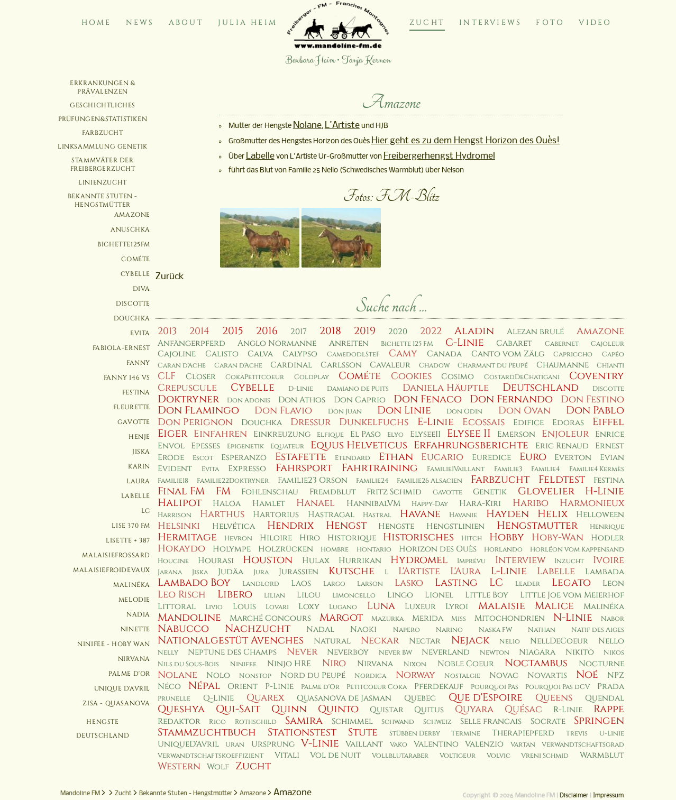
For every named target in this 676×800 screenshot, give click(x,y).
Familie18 (173, 480)
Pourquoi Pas (494, 687)
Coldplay (311, 377)
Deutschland (103, 735)
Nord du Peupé (312, 675)
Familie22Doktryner (233, 480)
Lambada (604, 571)
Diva (141, 288)
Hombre (335, 549)
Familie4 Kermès (596, 469)
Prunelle (174, 698)
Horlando (503, 549)
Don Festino (592, 399)
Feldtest (561, 479)
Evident (175, 468)
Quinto (338, 709)
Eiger (172, 433)
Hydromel (419, 560)
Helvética (233, 526)
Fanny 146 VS (127, 377)
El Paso (365, 434)
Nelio (509, 641)
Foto (550, 22)
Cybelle (135, 274)
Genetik (490, 492)
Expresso (247, 468)
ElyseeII (425, 434)
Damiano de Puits (358, 388)
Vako (398, 744)
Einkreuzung (281, 434)
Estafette (300, 457)
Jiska (141, 451)
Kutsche (351, 571)
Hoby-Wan (557, 537)
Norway (415, 675)
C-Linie (464, 343)
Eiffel (608, 422)
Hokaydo (181, 548)
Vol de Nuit (335, 755)
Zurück (170, 277)
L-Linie (509, 571)
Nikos (614, 652)
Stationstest (302, 732)
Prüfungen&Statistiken (103, 119)
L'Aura (465, 571)
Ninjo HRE (289, 663)
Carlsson (341, 365)
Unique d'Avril (122, 688)
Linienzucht (102, 182)
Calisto (222, 354)
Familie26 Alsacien (429, 480)
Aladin (474, 331)
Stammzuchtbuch (207, 732)
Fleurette (131, 407)
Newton (494, 652)
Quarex (265, 697)
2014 (199, 331)
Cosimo (457, 376)
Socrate (548, 721)
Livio (214, 607)
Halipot (180, 503)
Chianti (610, 365)
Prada (610, 686)
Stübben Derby (414, 733)
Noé (587, 675)
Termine (465, 733)
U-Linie (611, 733)
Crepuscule (187, 387)
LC (145, 511)
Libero (234, 594)
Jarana (170, 572)
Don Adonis (248, 400)
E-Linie (435, 422)
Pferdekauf (438, 686)
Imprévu (471, 561)
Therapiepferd (523, 733)
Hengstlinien (455, 526)
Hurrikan (360, 560)
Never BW (395, 652)
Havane (420, 514)
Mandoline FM (80, 793)
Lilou (309, 595)
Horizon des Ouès (438, 549)
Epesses (205, 446)
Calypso (299, 354)
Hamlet (268, 503)
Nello (611, 641)
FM (223, 491)
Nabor (612, 618)
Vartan (522, 744)
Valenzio (484, 744)
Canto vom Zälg (507, 354)
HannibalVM (373, 503)
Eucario (442, 457)
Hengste (102, 722)
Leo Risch (182, 594)
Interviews (490, 22)
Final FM (181, 491)
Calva (260, 354)
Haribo (531, 503)
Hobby (506, 537)
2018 (330, 331)
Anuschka (130, 229)
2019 (365, 331)
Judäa (230, 571)
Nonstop (255, 676)
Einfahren (220, 433)
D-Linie (300, 388)
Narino (449, 630)
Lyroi (456, 606)
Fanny (138, 362)
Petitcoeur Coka (376, 687)
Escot (203, 458)
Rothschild (256, 722)
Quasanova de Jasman (344, 698)
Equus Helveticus (358, 445)
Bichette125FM (123, 244)
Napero (406, 630)
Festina (136, 392)
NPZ (615, 675)
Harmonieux (592, 503)
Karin (139, 466)
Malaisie (501, 606)
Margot (341, 617)
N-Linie (572, 617)
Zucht (427, 22)
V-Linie (320, 743)
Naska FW (495, 630)
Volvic (498, 755)
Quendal (604, 698)
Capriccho (572, 354)
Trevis (577, 733)
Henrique (607, 526)
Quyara (474, 709)
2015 (232, 331)
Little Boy (486, 595)
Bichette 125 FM (407, 343)
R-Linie (567, 709)
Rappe (608, 709)
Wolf (218, 767)
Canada (444, 354)
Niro (334, 663)
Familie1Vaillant (456, 469)
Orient (242, 686)
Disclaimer (574, 796)
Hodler (607, 538)
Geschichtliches (102, 105)
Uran (234, 744)
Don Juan (345, 411)
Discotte (133, 303)
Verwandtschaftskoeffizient (210, 755)
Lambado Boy (194, 583)
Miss (458, 618)
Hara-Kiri (480, 503)
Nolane (307, 126)
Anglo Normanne (276, 343)
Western (179, 766)
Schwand (397, 722)
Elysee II (469, 433)
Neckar (380, 640)
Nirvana (134, 659)
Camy (403, 353)
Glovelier (546, 491)
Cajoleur (607, 343)
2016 (267, 331)
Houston (268, 560)
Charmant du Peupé (493, 365)
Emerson (516, 434)
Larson (370, 584)
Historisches (418, 537)
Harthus (222, 514)
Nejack (470, 640)
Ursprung (273, 744)
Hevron (238, 538)
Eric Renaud (562, 446)
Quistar (387, 709)
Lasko (409, 583)
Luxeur (420, 606)
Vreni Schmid (545, 755)
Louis (244, 606)
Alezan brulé (535, 331)
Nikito (579, 652)
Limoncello (354, 595)
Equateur (287, 446)
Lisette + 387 (128, 540)
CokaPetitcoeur (254, 377)
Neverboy (348, 652)
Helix (552, 514)
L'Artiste (342, 126)
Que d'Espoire (486, 697)
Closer (201, 376)
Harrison (174, 515)
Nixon (415, 664)
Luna (381, 606)
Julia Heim (247, 22)
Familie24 (372, 480)
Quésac (523, 709)
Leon (613, 583)
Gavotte (133, 422)
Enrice (609, 434)
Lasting (456, 583)
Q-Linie (218, 698)
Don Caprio (360, 400)
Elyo (395, 434)
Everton (572, 457)
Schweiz (437, 722)
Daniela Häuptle (446, 387)
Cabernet (562, 343)
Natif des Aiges (597, 630)
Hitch (471, 538)
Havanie (463, 515)
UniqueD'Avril (188, 744)
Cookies (411, 376)
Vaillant (364, 744)
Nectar (425, 641)
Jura (261, 572)
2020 (397, 331)
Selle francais (491, 721)
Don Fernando (511, 399)
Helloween (600, 514)
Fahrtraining (380, 468)
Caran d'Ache (182, 365)
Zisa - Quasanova (116, 703)
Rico (217, 722)
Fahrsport (304, 468)
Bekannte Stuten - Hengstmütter (103, 200)
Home (96, 22)
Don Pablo (595, 410)
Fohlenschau (269, 492)
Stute (363, 732)
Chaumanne (562, 365)
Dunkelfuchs (373, 422)
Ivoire (608, 560)
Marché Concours (270, 618)
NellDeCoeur (559, 641)
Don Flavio (283, 410)
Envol (171, 446)
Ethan (396, 457)
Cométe (135, 259)
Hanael (315, 503)
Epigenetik (245, 446)
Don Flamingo (198, 410)
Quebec (420, 698)
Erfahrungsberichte (471, 445)
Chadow (434, 365)
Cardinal (291, 365)
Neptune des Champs (232, 652)
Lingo (400, 595)
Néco (169, 686)
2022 (431, 331)
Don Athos (301, 400)
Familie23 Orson (313, 480)
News (140, 22)
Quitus (429, 709)
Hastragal (331, 514)
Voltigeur (458, 755)
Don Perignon (195, 422)
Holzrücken (285, 549)
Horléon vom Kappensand (577, 549)
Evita (140, 333)
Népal (204, 686)
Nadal (320, 629)
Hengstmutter (537, 525)
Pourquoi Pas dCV (557, 687)
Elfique (330, 434)
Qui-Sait (238, 709)
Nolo (218, 675)
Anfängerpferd (191, 343)
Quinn (289, 709)
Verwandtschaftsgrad (583, 744)
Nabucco (183, 629)
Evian (612, 457)
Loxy (308, 606)
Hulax (316, 560)
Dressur (310, 422)
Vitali (287, 755)
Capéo (613, 354)
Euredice (491, 457)
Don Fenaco (428, 399)
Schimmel (352, 721)
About (186, 22)
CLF (167, 376)
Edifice (528, 422)
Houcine (173, 561)
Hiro (309, 538)
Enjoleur (565, 433)
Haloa (227, 503)
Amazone (132, 214)
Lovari (277, 607)
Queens (553, 697)
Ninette (135, 629)
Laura (138, 481)
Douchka (132, 318)
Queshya (181, 709)
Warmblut (602, 755)
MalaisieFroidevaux (111, 570)
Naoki (363, 629)
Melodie (134, 599)
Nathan (541, 630)
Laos (301, 583)
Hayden (507, 514)
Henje (139, 437)
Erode (171, 457)
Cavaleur (390, 365)
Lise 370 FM (131, 525)
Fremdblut (332, 492)
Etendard (352, 458)
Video (595, 22)
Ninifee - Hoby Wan (113, 644)
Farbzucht (102, 132)
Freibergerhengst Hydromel (439, 156)
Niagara (537, 652)
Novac (503, 675)
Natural (332, 641)
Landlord (260, 584)
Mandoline (189, 617)
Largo (334, 584)
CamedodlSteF (353, 354)
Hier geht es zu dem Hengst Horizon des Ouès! (465, 141)
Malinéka (131, 585)
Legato (571, 583)
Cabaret (514, 343)
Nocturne (601, 663)
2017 (298, 331)
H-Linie (604, 491)
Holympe (232, 549)
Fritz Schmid (394, 492)
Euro (532, 457)
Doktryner (188, 399)
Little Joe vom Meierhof (572, 595)
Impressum (608, 796)
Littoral (177, 606)
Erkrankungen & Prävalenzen (102, 87)
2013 (167, 331)
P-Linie (279, 686)
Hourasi (216, 560)
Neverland (446, 652)
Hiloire (276, 538)
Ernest (609, 446)
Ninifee (243, 664)
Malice (554, 606)
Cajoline (177, 354)
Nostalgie (462, 676)
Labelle (135, 496)
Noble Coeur (465, 663)
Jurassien (298, 571)
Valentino (436, 744)
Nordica (370, 676)
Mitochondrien (509, 618)
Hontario (374, 549)
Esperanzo (244, 457)
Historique (351, 538)
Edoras (568, 422)
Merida (427, 618)
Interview (520, 560)
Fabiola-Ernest (121, 348)
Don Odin (464, 411)
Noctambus (536, 663)
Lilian (274, 595)
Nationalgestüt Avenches (231, 640)
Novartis (547, 675)
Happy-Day (430, 504)
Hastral (377, 515)
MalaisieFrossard (116, 555)
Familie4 (545, 469)
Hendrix (290, 525)
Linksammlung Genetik (103, 146)
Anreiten (349, 343)
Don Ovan (524, 410)
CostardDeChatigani (522, 377)
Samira (304, 721)
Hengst (346, 525)
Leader (527, 584)
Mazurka (387, 618)
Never (302, 651)
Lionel (439, 595)
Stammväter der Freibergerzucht (102, 164)
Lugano (343, 607)
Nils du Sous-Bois (188, 664)
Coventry (596, 376)
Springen (599, 721)
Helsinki (179, 525)
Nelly (168, 652)
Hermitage (187, 537)
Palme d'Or (129, 673)
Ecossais (483, 422)
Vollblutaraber (400, 755)
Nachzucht (257, 629)
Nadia (138, 614)
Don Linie (404, 410)
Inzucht (569, 561)
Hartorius (276, 514)
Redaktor (179, 721)
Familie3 (508, 469)
